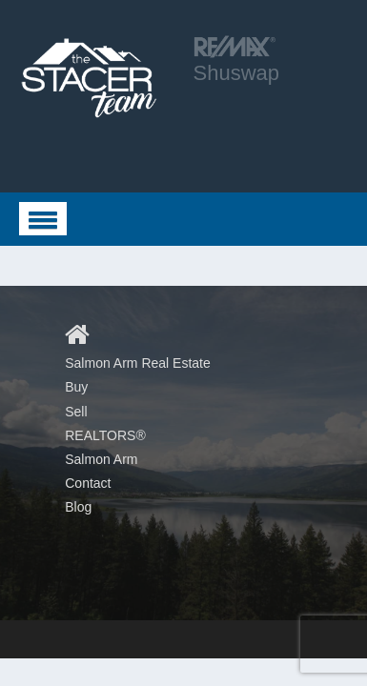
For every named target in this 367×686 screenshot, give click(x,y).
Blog (78, 506)
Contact (88, 483)
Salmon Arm (101, 459)
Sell (76, 411)
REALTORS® (105, 435)
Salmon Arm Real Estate (138, 363)
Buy (76, 386)
